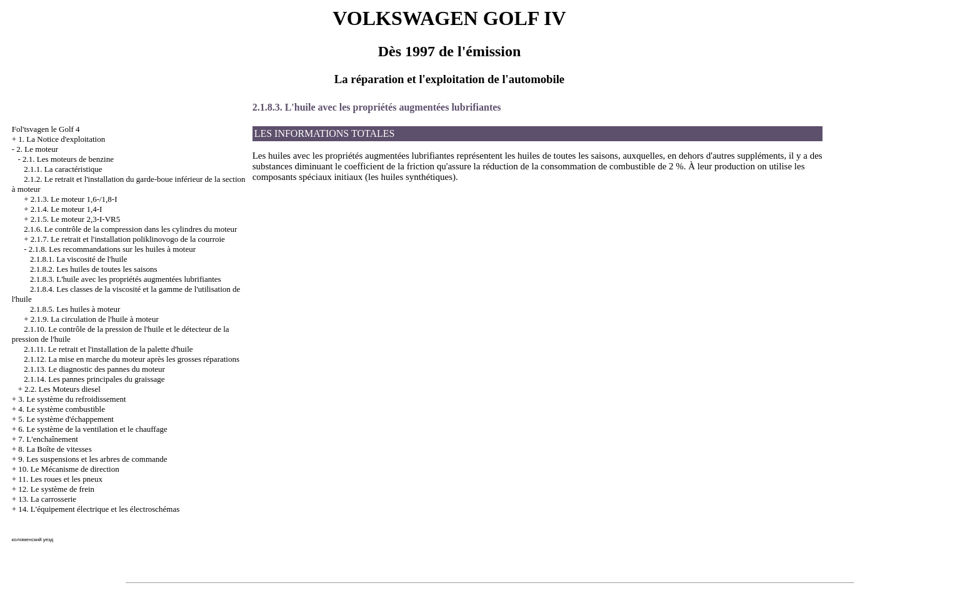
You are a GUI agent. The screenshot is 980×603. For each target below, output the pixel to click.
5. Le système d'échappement (66, 419)
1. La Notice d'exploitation (61, 139)
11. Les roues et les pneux (60, 479)
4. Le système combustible (61, 409)
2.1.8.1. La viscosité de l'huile (78, 259)
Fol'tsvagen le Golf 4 (46, 129)
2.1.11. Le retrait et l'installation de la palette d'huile (108, 349)
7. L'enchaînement (48, 439)
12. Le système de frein (56, 489)
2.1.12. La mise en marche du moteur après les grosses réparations (131, 359)
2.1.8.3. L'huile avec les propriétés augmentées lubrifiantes (125, 279)
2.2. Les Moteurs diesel (62, 389)
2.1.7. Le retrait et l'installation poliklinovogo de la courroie (128, 239)
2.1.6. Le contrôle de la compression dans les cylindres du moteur (130, 229)
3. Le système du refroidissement (72, 399)
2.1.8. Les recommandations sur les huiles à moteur (112, 249)
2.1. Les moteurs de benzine (68, 159)
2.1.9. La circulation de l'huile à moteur (95, 319)
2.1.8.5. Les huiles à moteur (75, 309)
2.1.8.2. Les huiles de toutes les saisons (94, 269)
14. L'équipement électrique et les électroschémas (98, 509)
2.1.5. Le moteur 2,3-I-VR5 (75, 219)
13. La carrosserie (47, 499)
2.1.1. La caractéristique (63, 169)
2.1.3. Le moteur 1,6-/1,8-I (74, 199)
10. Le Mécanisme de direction (68, 469)
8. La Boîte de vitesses (54, 449)
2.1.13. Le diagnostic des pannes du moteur (94, 369)
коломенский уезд (32, 539)
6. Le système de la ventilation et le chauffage (92, 429)
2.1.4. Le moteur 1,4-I (66, 209)
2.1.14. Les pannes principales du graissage (94, 379)
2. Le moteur (37, 149)
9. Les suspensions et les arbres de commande (92, 459)
